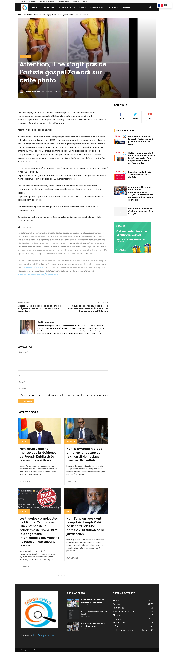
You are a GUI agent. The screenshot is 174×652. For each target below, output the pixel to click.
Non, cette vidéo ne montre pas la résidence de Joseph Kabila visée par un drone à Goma (38, 454)
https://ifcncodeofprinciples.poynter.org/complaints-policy (38, 274)
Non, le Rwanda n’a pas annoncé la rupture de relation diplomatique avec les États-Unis (84, 454)
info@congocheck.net (44, 635)
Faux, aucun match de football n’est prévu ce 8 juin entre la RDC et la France (140, 140)
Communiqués (63, 2)
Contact (84, 2)
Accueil (23, 2)
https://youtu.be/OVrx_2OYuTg (34, 267)
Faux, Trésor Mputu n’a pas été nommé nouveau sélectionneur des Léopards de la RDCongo (87, 308)
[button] (150, 7)
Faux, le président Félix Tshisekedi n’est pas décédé (139, 175)
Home (20, 15)
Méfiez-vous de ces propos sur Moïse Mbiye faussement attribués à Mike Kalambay (39, 308)
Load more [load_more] (63, 576)
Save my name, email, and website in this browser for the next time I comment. (64, 395)
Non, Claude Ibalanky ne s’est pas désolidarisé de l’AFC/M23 (140, 211)
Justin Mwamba (33, 91)
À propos (75, 2)
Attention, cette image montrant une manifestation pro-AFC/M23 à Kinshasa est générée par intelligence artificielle (140, 193)
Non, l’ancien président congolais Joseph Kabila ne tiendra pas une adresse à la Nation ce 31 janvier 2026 (85, 526)
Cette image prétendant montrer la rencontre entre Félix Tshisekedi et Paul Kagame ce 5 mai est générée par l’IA (141, 158)
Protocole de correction (47, 2)
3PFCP (68, 511)
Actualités (28, 15)
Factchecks (32, 2)
